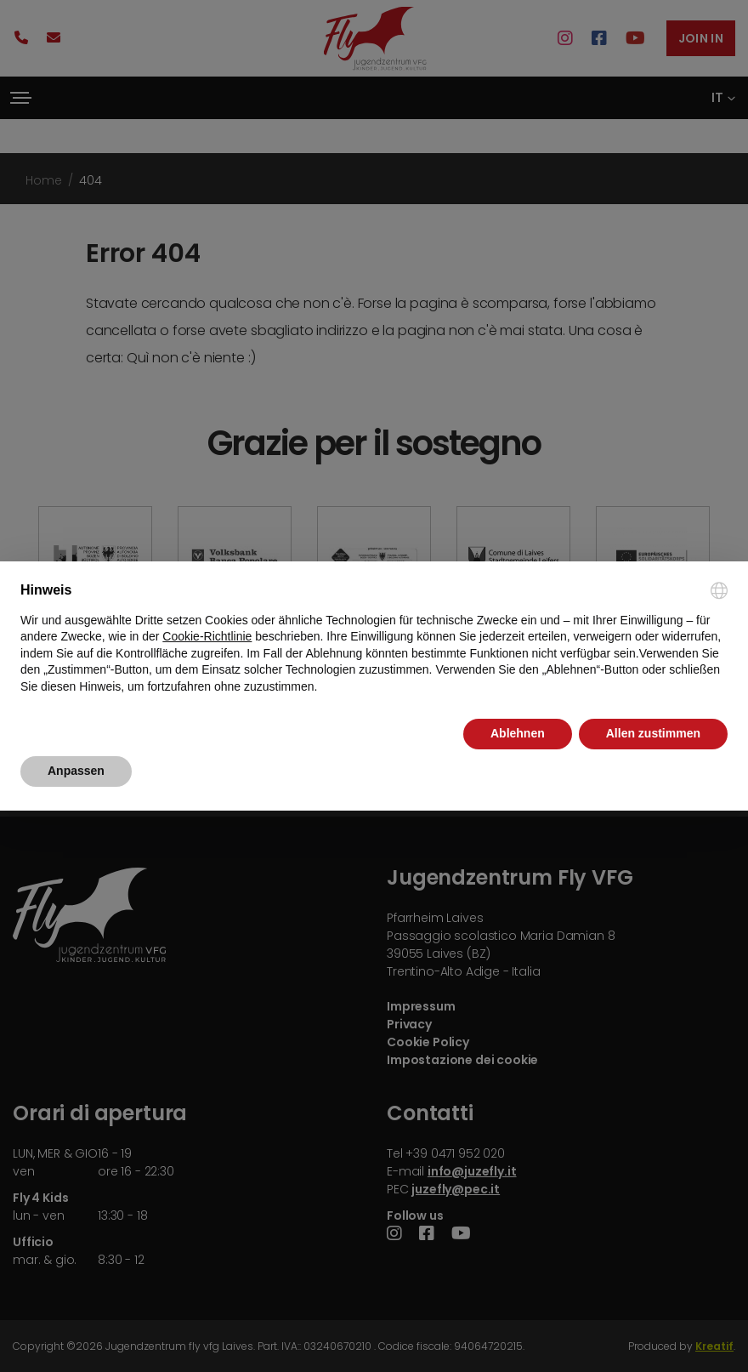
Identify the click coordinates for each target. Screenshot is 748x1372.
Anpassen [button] (76, 770)
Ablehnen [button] (517, 733)
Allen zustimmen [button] (653, 733)
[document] (374, 638)
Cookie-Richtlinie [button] (207, 636)
